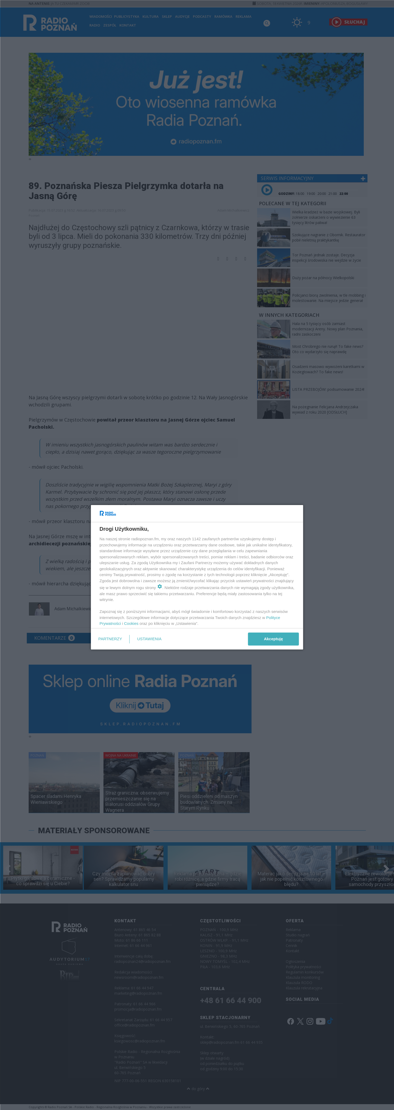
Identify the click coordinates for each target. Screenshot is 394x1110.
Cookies (131, 623)
